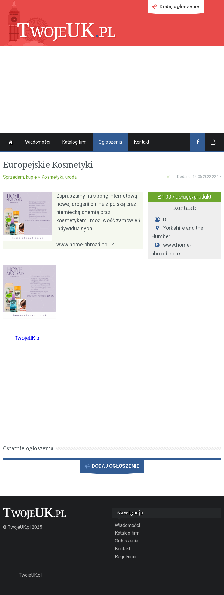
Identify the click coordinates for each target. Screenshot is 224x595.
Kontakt (141, 142)
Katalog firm (74, 142)
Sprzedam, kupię (20, 177)
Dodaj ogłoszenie (176, 8)
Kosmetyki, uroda (59, 177)
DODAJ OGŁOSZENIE (112, 467)
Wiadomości (37, 142)
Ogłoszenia (110, 142)
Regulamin (125, 556)
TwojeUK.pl (28, 338)
